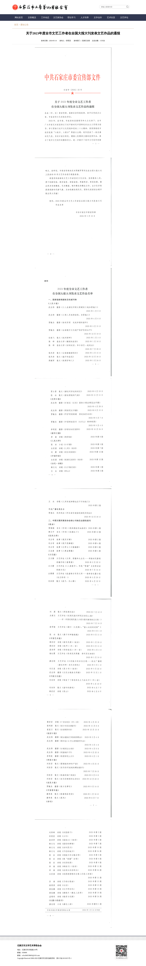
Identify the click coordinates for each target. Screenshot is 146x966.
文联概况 (32, 17)
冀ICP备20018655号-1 (64, 958)
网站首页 (19, 17)
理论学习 (71, 17)
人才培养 (85, 17)
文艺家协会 (58, 17)
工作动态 (45, 17)
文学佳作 (98, 17)
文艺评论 (124, 17)
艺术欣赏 (111, 17)
